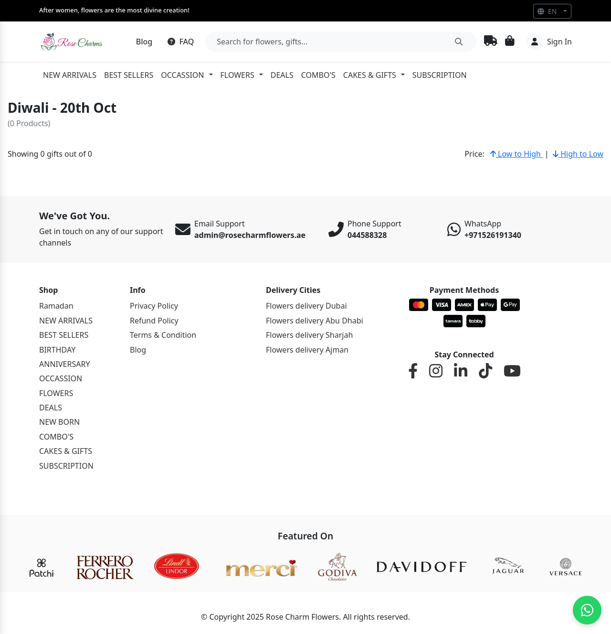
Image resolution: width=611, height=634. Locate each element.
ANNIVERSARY (64, 364)
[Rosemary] (72, 41)
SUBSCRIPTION (439, 75)
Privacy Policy (154, 306)
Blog (144, 41)
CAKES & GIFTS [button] (369, 75)
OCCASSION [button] (182, 75)
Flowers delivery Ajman (307, 349)
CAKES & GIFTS (65, 451)
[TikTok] (485, 371)
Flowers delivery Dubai (306, 306)
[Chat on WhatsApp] (587, 610)
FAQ (181, 41)
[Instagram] (435, 371)
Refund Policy (154, 320)
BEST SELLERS (128, 75)
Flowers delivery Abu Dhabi (314, 320)
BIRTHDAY (57, 349)
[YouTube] (512, 371)
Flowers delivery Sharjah (309, 335)
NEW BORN (59, 422)
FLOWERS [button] (237, 75)
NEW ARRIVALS (69, 75)
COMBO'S (318, 75)
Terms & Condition (163, 335)
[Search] (340, 42)
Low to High (516, 154)
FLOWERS (56, 393)
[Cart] (510, 41)
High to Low (578, 154)
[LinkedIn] (460, 371)
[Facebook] (413, 371)
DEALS (282, 75)
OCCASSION (60, 378)
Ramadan (56, 306)
